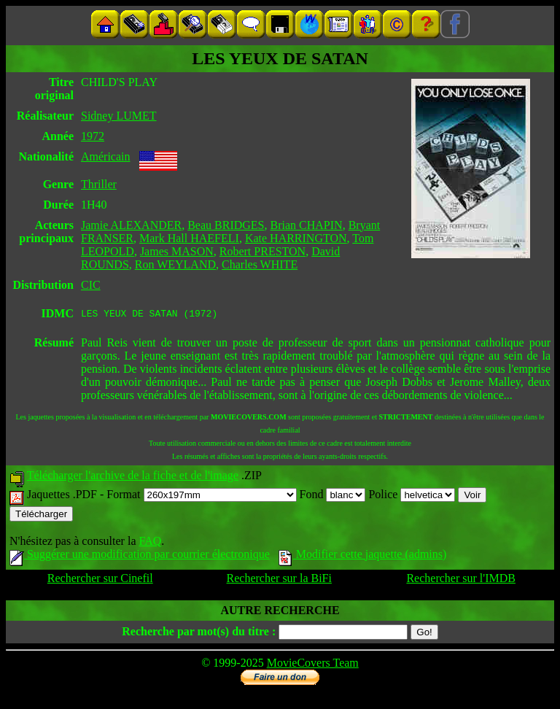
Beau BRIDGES (225, 225)
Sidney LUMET (119, 115)
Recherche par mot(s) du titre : (199, 633)
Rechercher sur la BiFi (279, 580)
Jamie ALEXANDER (131, 225)
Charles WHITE (260, 264)
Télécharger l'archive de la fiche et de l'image (132, 477)
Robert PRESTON (262, 251)
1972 (92, 136)
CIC (91, 285)
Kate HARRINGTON (296, 238)
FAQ (150, 543)
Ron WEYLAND (175, 264)
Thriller (99, 184)
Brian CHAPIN (307, 225)
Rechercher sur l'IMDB (461, 580)
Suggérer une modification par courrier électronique (139, 556)
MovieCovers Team (313, 665)
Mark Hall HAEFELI (189, 238)
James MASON (177, 251)
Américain (106, 156)
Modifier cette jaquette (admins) (363, 556)
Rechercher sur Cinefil (100, 580)
